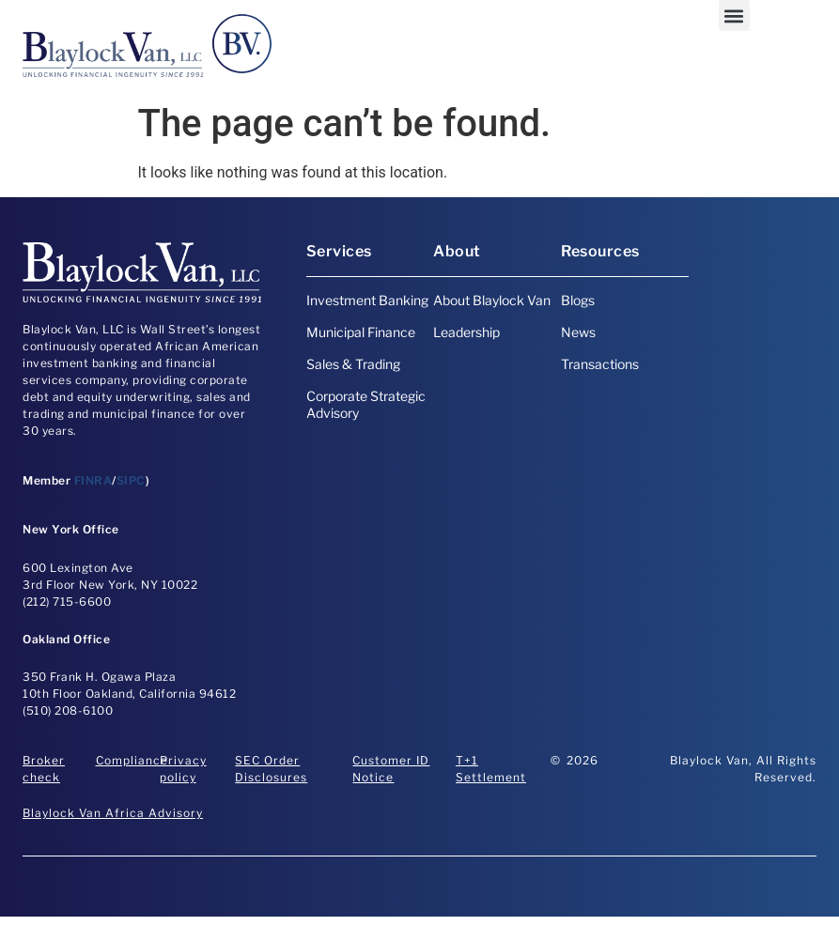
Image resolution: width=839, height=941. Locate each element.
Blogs (578, 300)
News (578, 332)
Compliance (132, 760)
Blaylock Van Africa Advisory (113, 813)
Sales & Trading (353, 364)
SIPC (131, 480)
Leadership (466, 332)
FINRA (93, 480)
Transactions (600, 364)
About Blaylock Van (492, 300)
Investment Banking (367, 300)
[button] (734, 15)
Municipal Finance (360, 332)
